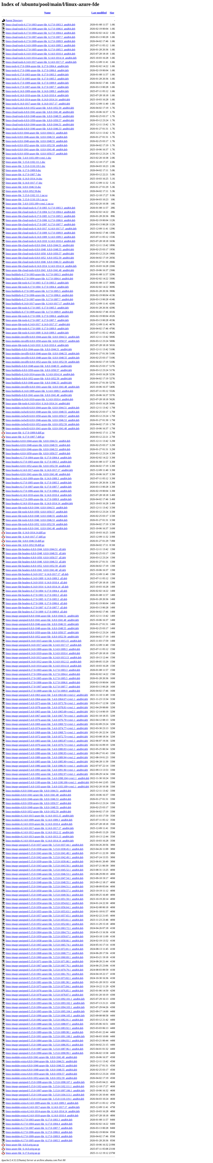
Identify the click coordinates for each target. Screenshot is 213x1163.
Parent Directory (14, 20)
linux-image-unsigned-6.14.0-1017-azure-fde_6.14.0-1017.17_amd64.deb (43, 645)
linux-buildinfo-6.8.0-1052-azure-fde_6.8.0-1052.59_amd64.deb (39, 378)
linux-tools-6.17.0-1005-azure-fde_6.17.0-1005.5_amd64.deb (37, 78)
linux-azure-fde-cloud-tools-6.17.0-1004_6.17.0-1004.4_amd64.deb (40, 212)
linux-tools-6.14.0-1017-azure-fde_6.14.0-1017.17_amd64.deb (38, 103)
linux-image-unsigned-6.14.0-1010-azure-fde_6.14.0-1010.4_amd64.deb (43, 653)
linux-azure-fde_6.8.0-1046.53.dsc (23, 187)
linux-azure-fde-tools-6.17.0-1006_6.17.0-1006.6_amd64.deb (37, 316)
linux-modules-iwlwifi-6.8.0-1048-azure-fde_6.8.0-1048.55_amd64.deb (42, 411)
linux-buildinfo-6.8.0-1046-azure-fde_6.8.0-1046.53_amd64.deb (39, 382)
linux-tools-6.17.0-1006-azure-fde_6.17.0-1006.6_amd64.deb (37, 70)
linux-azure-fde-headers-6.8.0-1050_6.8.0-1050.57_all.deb (36, 557)
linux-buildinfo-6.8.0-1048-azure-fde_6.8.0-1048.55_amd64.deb (39, 366)
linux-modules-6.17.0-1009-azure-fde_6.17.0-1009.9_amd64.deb (39, 1136)
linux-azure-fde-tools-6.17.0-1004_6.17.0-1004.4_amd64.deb (37, 287)
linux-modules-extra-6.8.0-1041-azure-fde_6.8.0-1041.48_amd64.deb (41, 1057)
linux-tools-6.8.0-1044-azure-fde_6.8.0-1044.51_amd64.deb (36, 132)
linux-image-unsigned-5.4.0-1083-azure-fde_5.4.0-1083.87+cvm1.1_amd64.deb (47, 740)
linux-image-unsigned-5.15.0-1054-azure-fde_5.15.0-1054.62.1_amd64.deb (44, 903)
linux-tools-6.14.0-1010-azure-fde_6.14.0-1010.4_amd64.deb (37, 95)
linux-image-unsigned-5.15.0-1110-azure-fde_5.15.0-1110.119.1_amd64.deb (45, 1098)
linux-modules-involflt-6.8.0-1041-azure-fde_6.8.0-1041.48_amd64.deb (42, 386)
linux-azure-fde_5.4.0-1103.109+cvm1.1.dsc (28, 157)
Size (112, 12)
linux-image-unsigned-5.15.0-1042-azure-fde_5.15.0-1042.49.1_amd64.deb (44, 857)
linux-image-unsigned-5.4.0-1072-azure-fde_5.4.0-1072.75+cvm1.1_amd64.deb (47, 736)
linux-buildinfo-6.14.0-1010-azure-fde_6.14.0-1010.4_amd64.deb (39, 399)
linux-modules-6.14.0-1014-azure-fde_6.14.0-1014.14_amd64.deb (40, 840)
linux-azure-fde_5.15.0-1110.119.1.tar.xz (26, 199)
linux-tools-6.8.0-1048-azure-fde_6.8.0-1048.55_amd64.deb (36, 141)
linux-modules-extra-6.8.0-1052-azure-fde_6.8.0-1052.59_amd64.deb (41, 1078)
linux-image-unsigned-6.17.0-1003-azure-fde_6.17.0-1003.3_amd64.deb (43, 670)
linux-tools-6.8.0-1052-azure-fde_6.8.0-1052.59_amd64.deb (36, 145)
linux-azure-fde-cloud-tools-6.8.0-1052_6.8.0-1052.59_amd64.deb (40, 257)
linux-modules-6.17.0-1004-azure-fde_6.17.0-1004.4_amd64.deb (39, 1123)
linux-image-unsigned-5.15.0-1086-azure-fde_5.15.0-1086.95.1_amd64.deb (44, 1044)
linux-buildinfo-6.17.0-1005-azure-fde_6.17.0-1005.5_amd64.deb (39, 291)
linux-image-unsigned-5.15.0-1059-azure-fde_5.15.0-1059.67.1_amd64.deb (44, 936)
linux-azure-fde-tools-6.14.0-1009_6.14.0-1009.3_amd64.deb (37, 332)
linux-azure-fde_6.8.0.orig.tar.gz (22, 1144)
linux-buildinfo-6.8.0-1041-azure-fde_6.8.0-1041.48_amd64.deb (39, 395)
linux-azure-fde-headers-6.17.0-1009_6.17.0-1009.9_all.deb (36, 611)
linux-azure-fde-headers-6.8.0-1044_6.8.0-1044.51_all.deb (36, 549)
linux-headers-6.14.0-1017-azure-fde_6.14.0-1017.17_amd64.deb (39, 470)
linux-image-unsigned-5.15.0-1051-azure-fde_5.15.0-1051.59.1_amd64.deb (44, 899)
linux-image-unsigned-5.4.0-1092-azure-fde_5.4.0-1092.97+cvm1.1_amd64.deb (47, 774)
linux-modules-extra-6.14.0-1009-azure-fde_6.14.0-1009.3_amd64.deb (42, 1103)
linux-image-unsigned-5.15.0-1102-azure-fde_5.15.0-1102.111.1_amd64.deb (45, 1086)
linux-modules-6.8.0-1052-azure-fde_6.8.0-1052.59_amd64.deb (38, 811)
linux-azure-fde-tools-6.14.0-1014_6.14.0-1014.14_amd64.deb (38, 403)
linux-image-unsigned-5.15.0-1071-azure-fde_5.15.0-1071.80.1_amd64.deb (44, 961)
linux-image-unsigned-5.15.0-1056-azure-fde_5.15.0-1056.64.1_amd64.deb (44, 907)
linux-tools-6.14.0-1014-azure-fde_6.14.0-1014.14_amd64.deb (38, 99)
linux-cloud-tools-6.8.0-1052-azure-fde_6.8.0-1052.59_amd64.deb (40, 107)
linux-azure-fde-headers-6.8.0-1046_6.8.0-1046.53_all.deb (36, 561)
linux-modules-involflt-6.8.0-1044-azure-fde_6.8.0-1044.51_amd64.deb (42, 337)
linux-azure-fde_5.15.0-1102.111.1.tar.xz (26, 195)
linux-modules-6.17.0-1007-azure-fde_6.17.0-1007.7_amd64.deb (39, 1128)
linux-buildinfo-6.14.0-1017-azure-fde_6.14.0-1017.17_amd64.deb (40, 303)
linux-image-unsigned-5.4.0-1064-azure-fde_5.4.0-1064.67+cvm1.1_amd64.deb (47, 699)
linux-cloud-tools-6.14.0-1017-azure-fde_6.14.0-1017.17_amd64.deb (41, 62)
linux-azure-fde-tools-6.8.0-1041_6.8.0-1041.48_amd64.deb (36, 528)
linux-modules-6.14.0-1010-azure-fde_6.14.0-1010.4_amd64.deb (39, 824)
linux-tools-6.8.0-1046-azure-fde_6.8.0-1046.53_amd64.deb (36, 137)
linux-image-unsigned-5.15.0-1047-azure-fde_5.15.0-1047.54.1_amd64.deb (44, 878)
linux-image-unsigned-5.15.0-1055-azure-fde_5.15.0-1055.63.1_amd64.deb (44, 911)
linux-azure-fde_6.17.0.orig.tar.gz (23, 1153)
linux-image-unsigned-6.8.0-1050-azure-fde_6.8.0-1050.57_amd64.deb (42, 632)
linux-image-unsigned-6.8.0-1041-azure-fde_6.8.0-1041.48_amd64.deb (42, 620)
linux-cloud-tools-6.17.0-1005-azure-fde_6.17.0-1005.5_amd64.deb (40, 49)
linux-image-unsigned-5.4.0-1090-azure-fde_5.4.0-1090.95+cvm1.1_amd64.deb (47, 753)
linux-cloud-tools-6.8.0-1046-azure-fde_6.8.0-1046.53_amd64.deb (40, 128)
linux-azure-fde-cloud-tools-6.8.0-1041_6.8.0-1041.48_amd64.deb (40, 270)
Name (47, 12)
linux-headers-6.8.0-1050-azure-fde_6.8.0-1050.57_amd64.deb (38, 453)
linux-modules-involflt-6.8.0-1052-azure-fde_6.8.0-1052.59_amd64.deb (42, 361)
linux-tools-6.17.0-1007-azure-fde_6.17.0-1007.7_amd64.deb (37, 87)
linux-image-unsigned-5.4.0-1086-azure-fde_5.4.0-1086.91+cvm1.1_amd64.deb (47, 765)
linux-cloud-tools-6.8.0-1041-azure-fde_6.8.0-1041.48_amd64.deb (40, 112)
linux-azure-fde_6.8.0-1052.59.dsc (23, 191)
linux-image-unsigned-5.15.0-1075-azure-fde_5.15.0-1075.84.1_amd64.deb (44, 986)
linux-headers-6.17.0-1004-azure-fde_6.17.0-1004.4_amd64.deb (38, 457)
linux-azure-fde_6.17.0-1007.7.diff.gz (25, 436)
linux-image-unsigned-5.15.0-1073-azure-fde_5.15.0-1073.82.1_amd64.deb (44, 978)
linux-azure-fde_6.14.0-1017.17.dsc (24, 182)
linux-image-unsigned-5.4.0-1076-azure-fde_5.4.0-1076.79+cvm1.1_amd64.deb (47, 720)
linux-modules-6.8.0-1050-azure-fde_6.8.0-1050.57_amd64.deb (38, 803)
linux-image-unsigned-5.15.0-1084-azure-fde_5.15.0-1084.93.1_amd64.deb (44, 1040)
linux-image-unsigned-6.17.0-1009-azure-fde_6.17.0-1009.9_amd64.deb (43, 690)
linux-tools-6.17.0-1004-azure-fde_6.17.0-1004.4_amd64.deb (37, 66)
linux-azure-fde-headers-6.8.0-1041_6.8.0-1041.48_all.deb (36, 570)
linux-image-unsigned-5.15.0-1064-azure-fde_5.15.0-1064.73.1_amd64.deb (44, 932)
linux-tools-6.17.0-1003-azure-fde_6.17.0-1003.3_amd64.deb (37, 74)
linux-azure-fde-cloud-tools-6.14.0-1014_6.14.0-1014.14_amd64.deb (41, 266)
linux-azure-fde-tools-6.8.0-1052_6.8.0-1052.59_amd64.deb (36, 524)
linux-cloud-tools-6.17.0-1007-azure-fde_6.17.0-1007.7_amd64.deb (40, 37)
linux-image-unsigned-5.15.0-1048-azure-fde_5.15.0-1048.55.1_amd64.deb (44, 882)
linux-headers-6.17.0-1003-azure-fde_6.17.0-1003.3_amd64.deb (38, 461)
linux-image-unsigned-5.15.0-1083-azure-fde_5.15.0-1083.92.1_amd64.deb (44, 1028)
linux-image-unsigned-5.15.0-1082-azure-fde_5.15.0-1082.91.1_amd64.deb (44, 1019)
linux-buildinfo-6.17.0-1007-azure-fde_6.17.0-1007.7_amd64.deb (39, 299)
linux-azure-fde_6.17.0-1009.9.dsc (23, 170)
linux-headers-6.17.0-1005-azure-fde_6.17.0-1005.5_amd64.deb (38, 482)
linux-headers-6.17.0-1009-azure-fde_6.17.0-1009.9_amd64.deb (38, 499)
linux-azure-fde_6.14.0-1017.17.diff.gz (26, 536)
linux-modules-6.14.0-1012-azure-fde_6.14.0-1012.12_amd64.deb (40, 832)
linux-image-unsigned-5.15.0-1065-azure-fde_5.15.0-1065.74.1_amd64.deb (44, 944)
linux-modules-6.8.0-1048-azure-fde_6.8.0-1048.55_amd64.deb (38, 807)
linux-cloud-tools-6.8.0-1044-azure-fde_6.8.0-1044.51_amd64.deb (40, 124)
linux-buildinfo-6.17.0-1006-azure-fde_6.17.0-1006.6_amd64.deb (39, 295)
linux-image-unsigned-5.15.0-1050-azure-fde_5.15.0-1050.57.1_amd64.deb (44, 890)
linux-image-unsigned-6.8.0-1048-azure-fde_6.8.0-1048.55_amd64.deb (42, 628)
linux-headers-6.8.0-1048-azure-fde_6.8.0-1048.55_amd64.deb (38, 445)
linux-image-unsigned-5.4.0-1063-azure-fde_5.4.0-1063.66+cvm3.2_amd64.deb (47, 695)
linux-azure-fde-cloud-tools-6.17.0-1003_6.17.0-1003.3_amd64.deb (40, 207)
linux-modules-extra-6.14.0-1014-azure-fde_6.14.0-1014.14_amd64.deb (43, 1111)
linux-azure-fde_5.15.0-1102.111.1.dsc (25, 162)
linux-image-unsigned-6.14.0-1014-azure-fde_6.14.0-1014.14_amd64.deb (43, 665)
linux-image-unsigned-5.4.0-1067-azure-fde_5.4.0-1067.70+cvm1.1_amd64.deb (47, 715)
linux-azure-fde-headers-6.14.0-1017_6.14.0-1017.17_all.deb (37, 574)
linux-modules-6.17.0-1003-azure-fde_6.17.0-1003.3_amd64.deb (39, 1119)
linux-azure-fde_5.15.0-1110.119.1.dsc (25, 166)
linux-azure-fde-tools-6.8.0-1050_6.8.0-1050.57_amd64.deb (36, 511)
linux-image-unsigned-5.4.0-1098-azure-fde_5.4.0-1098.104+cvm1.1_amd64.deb (47, 778)
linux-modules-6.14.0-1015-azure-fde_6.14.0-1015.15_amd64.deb (40, 815)
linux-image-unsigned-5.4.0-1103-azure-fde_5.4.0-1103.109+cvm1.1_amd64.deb (47, 786)
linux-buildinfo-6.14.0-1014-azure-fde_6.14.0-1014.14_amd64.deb (40, 374)
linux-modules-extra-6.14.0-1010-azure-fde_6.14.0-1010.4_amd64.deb (42, 1115)
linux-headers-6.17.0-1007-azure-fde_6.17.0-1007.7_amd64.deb (38, 486)
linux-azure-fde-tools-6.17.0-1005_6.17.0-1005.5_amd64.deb (37, 307)
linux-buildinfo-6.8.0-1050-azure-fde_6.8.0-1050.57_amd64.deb (39, 370)
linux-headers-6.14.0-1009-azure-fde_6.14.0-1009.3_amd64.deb (38, 478)
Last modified (99, 12)
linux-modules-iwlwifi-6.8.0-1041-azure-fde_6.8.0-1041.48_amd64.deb (42, 428)
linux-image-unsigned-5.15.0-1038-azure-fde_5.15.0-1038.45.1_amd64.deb (44, 849)
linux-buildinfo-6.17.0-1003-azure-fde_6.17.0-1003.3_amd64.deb (39, 274)
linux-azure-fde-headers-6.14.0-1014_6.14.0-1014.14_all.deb (37, 586)
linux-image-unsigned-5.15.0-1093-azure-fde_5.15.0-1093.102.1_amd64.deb (45, 1003)
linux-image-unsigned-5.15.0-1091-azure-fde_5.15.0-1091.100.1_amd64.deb (45, 1036)
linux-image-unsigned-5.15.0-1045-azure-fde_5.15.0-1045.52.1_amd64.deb (44, 869)
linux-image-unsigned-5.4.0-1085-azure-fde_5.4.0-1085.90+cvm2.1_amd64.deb (47, 761)
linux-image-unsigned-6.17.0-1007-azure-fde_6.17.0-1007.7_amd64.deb (43, 686)
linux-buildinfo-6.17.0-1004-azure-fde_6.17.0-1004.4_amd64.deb (39, 278)
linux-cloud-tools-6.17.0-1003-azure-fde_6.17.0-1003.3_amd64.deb (40, 24)
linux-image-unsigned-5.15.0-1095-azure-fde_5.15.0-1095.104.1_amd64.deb (45, 1011)
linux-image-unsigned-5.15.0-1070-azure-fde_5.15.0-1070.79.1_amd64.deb (44, 969)
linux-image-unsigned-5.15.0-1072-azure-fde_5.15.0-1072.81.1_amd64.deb (44, 949)
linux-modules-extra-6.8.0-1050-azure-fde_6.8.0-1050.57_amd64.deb (41, 1074)
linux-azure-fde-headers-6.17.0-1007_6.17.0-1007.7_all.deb (36, 607)
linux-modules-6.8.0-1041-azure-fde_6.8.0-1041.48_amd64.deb (38, 795)
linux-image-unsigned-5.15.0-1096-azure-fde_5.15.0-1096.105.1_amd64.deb (45, 1015)
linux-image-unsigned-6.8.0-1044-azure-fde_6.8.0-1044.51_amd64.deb (42, 615)
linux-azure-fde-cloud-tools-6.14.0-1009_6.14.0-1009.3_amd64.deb (40, 237)
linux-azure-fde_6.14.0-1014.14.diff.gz (26, 532)
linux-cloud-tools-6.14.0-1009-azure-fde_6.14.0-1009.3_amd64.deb (40, 45)
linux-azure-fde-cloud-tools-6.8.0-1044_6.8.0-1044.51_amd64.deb (40, 245)
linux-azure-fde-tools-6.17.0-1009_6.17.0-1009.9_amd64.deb (37, 328)
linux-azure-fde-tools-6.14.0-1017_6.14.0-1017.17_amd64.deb (38, 324)
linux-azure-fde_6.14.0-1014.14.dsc (24, 178)
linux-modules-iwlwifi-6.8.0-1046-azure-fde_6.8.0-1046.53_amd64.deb (42, 420)
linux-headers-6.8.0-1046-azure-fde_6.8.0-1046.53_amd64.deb (38, 449)
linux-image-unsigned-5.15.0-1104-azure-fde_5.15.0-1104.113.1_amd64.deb (45, 1094)
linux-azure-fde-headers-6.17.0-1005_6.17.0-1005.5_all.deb (36, 599)
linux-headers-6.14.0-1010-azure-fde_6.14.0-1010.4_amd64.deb (38, 495)
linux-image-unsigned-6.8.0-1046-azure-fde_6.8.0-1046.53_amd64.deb (42, 624)
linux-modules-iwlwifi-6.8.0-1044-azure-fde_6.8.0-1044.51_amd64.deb (42, 407)
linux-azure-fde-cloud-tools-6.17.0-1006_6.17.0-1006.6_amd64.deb (40, 220)
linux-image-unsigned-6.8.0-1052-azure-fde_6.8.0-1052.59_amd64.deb (42, 636)
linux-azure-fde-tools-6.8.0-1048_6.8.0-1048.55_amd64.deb (36, 516)
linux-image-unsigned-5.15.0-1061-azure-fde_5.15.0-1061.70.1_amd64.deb (44, 974)
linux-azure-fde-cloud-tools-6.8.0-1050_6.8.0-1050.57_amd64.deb (40, 253)
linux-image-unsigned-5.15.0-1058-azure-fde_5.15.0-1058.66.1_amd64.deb (44, 940)
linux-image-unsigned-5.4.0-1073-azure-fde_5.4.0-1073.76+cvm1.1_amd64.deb (47, 703)
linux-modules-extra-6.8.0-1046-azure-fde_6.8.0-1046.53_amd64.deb (41, 1065)
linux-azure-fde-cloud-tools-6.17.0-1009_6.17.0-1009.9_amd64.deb (40, 232)
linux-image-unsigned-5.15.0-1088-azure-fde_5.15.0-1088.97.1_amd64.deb (44, 1024)
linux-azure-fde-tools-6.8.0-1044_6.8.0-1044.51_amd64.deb (36, 507)
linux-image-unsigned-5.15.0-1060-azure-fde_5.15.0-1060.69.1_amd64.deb (44, 957)
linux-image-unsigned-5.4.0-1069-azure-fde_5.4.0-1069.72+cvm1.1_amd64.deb (47, 724)
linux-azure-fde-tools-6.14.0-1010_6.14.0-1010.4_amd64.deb (37, 345)
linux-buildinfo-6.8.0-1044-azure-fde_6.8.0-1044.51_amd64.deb (39, 349)
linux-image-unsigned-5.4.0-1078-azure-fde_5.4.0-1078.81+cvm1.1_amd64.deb (47, 707)
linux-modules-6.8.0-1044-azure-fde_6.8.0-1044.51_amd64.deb (38, 790)
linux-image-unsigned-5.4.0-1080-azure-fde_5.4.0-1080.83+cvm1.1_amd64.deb (47, 749)
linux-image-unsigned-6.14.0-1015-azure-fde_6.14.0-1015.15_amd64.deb (43, 640)
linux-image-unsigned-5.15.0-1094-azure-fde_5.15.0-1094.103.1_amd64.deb (45, 1007)
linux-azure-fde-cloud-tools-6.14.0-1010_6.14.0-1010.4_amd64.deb (40, 241)
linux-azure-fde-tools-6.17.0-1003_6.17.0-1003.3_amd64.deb (37, 282)
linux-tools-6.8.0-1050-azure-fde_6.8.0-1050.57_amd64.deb (36, 153)
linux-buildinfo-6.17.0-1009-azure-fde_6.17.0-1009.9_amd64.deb (39, 312)
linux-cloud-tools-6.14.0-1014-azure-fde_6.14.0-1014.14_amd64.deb (41, 58)
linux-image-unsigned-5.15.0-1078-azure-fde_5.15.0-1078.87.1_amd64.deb (44, 994)
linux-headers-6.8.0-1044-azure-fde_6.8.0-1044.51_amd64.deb (38, 441)
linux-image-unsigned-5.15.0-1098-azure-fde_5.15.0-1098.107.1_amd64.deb (45, 1082)
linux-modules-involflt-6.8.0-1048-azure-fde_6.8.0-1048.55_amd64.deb (42, 357)
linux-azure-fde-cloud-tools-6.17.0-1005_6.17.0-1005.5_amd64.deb (40, 216)
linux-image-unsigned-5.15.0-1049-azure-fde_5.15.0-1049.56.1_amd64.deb (44, 894)
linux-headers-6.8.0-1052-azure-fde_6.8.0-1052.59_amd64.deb (38, 466)
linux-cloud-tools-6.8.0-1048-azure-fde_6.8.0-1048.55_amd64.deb (40, 116)
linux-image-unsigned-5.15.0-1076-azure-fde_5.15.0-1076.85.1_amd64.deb (44, 990)
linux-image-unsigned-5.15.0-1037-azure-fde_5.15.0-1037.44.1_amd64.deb (44, 845)
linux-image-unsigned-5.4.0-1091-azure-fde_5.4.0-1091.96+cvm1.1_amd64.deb (47, 770)
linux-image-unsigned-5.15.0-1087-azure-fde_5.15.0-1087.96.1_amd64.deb (44, 1049)
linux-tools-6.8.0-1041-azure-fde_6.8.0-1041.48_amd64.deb (36, 149)
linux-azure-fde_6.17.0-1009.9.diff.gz (25, 432)
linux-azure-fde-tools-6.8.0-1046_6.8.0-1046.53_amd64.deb (36, 520)
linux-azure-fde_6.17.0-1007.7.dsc (23, 174)
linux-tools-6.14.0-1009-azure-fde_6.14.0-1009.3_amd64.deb (37, 91)
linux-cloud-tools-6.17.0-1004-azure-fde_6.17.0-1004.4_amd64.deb (40, 33)
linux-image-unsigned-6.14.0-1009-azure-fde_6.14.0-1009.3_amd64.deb (43, 649)
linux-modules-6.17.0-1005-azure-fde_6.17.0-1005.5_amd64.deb (39, 1140)
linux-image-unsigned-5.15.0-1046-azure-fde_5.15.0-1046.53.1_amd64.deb (44, 874)
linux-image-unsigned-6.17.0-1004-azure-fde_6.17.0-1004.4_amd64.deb (43, 674)
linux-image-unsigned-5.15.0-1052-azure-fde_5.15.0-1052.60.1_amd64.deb (44, 924)
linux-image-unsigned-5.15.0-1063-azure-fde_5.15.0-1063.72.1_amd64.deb (44, 928)
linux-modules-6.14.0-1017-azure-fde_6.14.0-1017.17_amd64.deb (40, 828)
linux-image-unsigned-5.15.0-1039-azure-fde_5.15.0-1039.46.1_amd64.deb (44, 861)
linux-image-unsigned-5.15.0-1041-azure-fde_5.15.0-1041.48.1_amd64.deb (44, 853)
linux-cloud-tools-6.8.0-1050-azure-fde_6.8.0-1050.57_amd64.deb (40, 120)
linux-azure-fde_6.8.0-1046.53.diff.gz (25, 541)
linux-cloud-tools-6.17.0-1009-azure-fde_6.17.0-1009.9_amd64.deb (40, 41)
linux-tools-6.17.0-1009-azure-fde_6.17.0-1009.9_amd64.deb (37, 83)
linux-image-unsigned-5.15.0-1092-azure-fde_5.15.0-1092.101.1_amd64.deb (45, 999)
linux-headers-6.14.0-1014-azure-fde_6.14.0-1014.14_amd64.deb (39, 503)
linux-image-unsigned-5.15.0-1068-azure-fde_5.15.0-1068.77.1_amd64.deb (44, 953)
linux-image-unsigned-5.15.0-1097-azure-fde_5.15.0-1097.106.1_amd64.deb (45, 1090)
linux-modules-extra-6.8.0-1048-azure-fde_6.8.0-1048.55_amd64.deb (41, 1069)
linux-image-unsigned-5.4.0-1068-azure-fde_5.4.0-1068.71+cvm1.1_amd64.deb (47, 732)
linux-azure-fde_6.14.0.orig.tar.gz (23, 1148)
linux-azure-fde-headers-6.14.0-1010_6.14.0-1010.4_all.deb (36, 582)
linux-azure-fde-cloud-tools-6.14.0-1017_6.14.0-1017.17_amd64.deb (41, 228)
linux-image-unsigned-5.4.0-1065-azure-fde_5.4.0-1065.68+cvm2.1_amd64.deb (47, 711)
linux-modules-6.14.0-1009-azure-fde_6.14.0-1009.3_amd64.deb (39, 820)
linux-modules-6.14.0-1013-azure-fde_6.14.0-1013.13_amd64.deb (40, 836)
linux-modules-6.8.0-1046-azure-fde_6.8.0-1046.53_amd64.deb (38, 799)
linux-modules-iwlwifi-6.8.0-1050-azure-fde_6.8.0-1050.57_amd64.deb (42, 416)
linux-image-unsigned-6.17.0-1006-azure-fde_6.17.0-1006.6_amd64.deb (43, 682)
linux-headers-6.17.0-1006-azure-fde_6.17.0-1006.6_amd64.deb (38, 491)
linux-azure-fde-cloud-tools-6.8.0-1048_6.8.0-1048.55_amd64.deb (40, 249)
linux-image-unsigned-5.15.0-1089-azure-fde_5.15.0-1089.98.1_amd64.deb (44, 1032)
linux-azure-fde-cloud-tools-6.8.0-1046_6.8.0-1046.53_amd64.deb (40, 262)
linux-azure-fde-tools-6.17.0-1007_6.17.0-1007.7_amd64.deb (37, 320)
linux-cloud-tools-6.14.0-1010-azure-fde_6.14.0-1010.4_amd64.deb (40, 53)
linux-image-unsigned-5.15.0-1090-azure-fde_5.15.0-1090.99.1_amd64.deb (44, 1053)
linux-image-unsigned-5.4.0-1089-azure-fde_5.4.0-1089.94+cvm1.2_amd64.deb (47, 757)
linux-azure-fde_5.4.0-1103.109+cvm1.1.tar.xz (30, 203)
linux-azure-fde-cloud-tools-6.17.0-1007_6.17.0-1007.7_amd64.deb (40, 224)
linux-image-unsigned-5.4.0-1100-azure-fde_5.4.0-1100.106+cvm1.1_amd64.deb (47, 782)
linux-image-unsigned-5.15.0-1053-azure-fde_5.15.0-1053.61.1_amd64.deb (44, 919)
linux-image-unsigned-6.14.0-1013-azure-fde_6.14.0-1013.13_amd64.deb (43, 657)
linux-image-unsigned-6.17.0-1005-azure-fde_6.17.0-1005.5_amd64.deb (43, 678)
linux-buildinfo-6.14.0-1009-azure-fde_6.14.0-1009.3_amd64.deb (39, 391)
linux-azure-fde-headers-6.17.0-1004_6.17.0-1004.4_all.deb (36, 591)
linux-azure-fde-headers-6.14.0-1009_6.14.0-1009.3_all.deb (36, 578)
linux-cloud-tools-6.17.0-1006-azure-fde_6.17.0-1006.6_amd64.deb (40, 28)
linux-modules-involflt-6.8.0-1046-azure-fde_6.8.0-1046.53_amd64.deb (42, 353)
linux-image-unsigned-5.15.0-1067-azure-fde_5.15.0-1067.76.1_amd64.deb (44, 965)
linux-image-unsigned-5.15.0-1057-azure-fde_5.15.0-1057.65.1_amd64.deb (44, 915)
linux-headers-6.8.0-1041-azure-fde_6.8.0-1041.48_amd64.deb (38, 474)
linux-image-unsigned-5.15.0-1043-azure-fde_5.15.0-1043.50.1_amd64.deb (44, 865)
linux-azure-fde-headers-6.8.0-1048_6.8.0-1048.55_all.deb (36, 553)
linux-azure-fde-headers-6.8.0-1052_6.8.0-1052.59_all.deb (36, 566)
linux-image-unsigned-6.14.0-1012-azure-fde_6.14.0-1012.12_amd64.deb (43, 661)
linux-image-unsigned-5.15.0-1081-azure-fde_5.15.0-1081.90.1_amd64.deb (44, 982)
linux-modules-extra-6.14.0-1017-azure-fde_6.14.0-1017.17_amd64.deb (43, 1107)
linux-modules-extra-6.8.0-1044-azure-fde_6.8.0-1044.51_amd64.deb (41, 1061)
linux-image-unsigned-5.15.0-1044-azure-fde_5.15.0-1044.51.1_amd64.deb (44, 886)
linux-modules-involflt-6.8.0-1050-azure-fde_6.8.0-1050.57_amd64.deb (42, 341)
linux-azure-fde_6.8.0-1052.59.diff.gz (25, 545)
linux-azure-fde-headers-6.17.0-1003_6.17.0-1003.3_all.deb (36, 595)
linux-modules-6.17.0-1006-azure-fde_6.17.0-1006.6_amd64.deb (39, 1132)
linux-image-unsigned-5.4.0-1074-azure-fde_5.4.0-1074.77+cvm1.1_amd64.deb (47, 728)
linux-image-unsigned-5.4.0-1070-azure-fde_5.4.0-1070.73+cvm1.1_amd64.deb (47, 745)
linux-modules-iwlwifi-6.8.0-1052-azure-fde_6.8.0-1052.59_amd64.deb (42, 424)
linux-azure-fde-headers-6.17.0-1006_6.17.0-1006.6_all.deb (36, 603)
